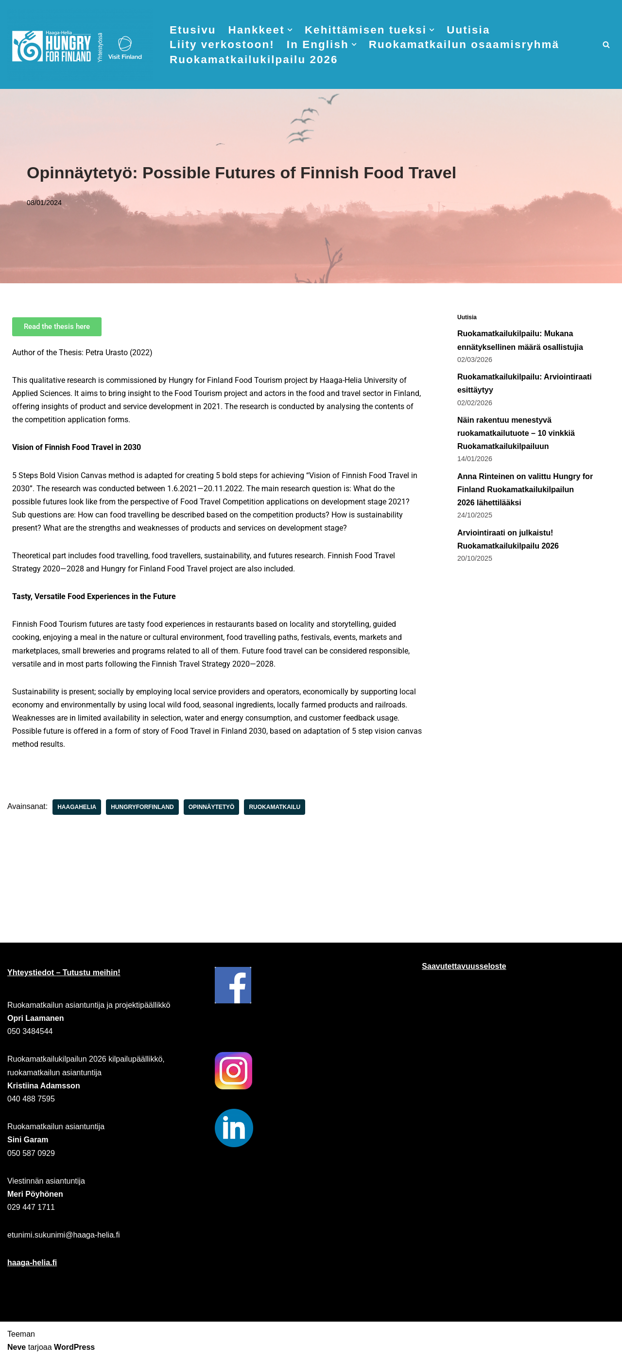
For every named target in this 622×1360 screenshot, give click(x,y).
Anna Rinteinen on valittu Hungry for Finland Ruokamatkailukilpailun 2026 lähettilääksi (525, 489)
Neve (16, 1347)
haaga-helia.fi (32, 1263)
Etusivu (193, 30)
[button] (290, 30)
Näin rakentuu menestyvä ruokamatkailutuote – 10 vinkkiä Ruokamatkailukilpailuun (516, 433)
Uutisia (468, 30)
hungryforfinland (142, 808)
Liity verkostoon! (222, 44)
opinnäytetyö (212, 808)
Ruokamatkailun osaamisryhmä (464, 44)
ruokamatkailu (275, 808)
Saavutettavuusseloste (464, 967)
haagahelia (76, 808)
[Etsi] (606, 44)
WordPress (74, 1347)
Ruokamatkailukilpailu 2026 (254, 59)
